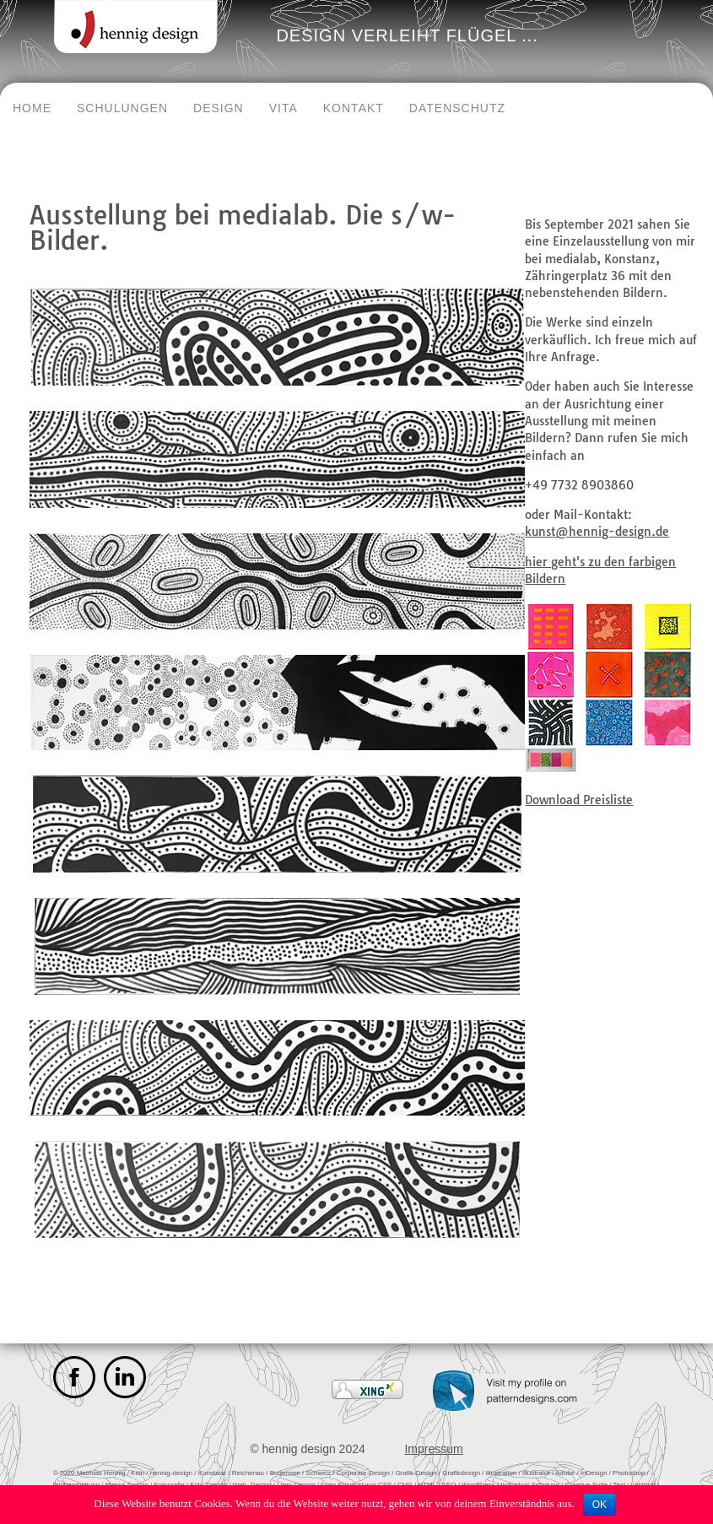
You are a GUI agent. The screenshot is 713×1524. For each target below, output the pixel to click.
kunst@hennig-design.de (597, 531)
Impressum (433, 1449)
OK (599, 1504)
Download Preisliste (579, 800)
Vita (283, 108)
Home (32, 108)
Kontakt (353, 108)
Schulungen (122, 108)
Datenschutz (457, 108)
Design (218, 108)
